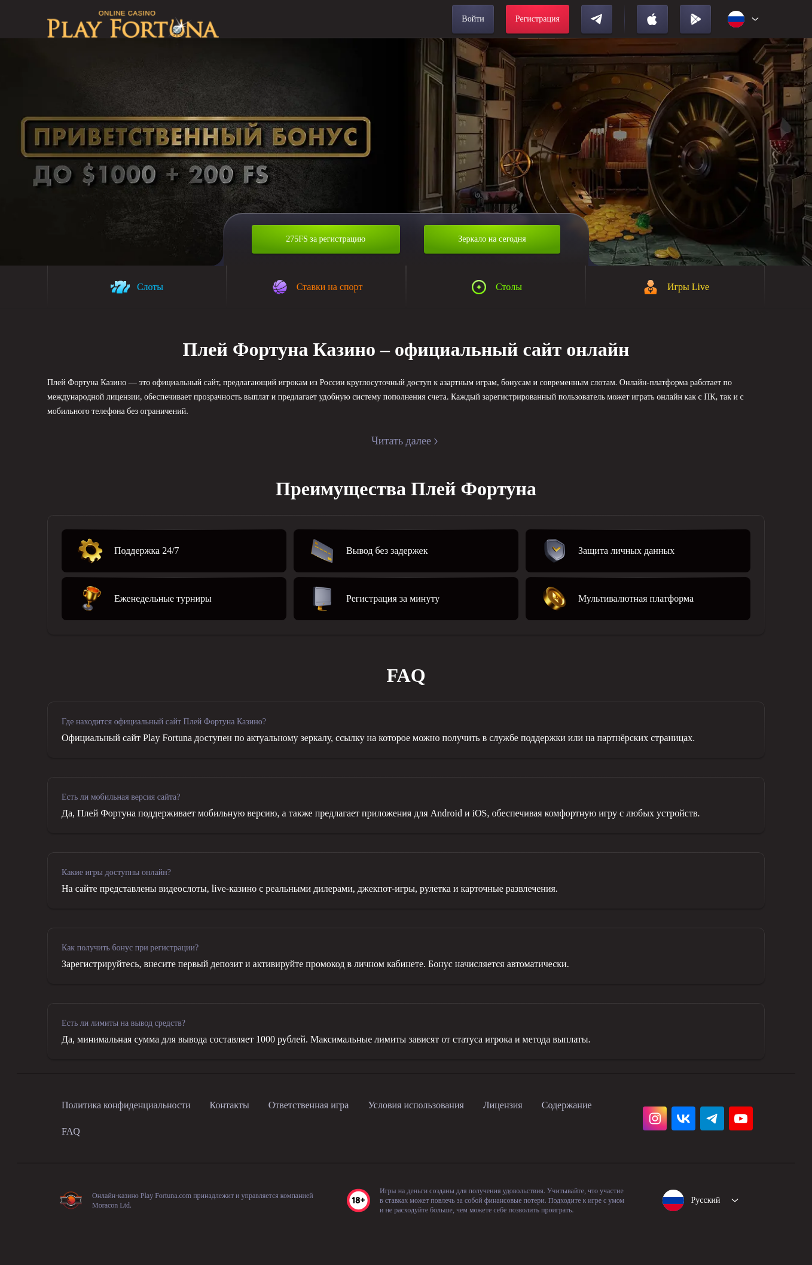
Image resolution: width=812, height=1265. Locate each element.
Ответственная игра (346, 1135)
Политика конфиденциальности (138, 1135)
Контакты (257, 1135)
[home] (133, 19)
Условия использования (470, 1135)
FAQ (150, 1162)
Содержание (91, 1162)
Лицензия (569, 1135)
